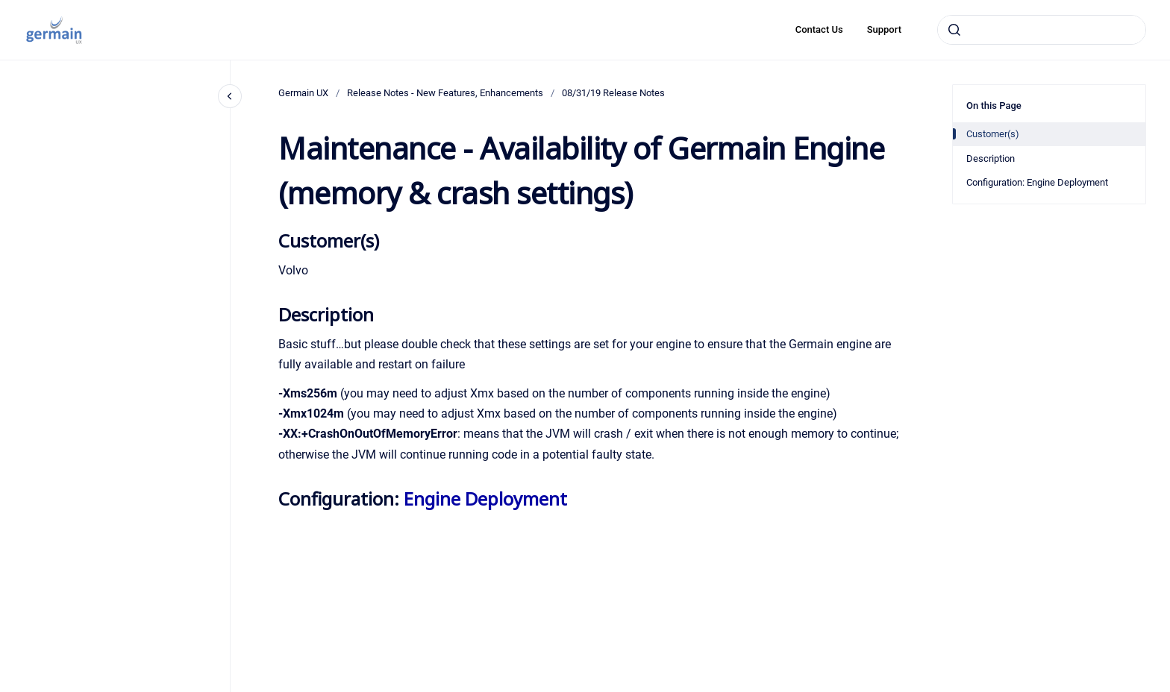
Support (884, 29)
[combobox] (1041, 30)
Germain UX (303, 92)
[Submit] (954, 30)
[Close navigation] (230, 96)
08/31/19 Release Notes (613, 92)
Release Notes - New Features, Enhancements (445, 92)
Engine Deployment (485, 498)
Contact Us (819, 29)
